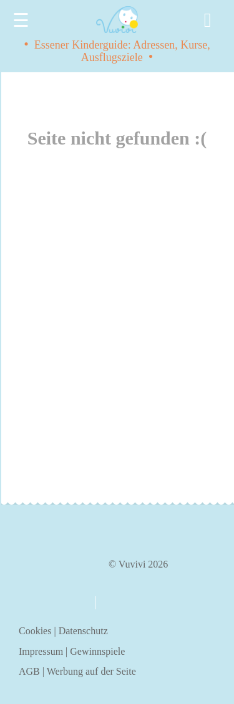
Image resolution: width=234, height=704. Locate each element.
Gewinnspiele (97, 651)
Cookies (35, 631)
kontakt (123, 602)
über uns (51, 601)
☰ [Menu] (20, 20)
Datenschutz (83, 631)
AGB (29, 671)
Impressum (41, 651)
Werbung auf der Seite (91, 671)
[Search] (210, 20)
